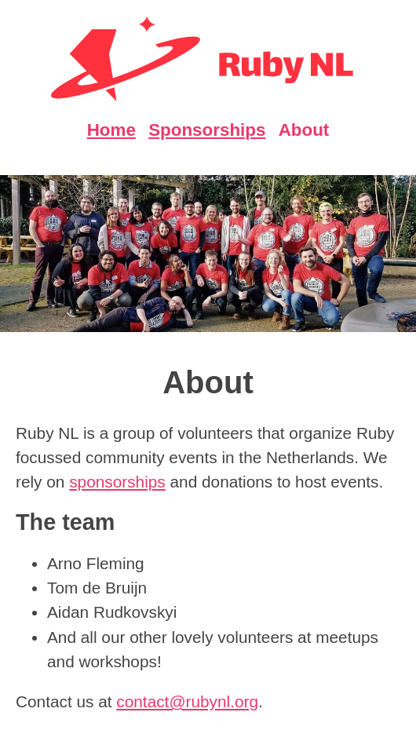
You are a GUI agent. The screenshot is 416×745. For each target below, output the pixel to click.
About (304, 130)
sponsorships (117, 482)
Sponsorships (206, 130)
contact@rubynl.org (187, 701)
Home (111, 130)
